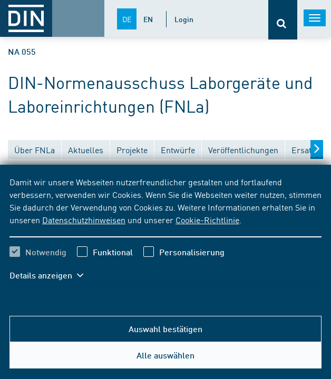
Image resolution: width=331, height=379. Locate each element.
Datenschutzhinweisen (83, 219)
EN (148, 19)
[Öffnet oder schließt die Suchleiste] (282, 19)
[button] (51, 275)
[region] (165, 235)
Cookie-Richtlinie (207, 219)
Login (183, 19)
